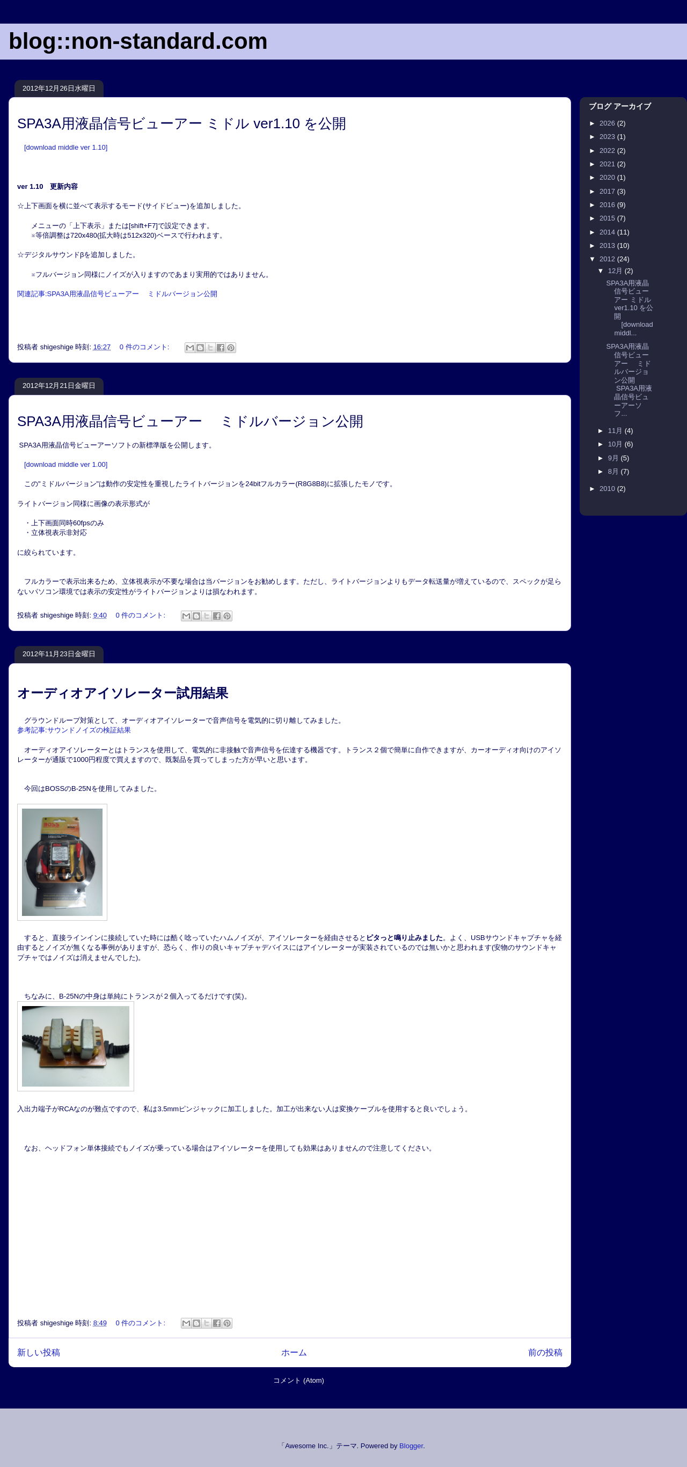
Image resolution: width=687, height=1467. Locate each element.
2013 (608, 245)
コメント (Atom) (298, 1380)
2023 (608, 137)
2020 (608, 177)
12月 (616, 271)
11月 (616, 431)
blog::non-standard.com (138, 41)
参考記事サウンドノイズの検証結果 (74, 730)
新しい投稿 (38, 1352)
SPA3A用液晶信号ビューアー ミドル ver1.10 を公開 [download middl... (629, 308)
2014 (608, 232)
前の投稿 (545, 1352)
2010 (608, 489)
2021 (608, 164)
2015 (608, 218)
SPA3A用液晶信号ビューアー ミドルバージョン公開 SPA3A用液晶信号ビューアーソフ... (629, 379)
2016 (608, 205)
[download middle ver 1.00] (65, 464)
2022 (608, 150)
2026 (608, 123)
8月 (614, 471)
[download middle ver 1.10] (65, 147)
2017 (608, 191)
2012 (608, 259)
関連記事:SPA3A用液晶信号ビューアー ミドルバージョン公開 (117, 294)
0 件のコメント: (145, 347)
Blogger (411, 1446)
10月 (616, 444)
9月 (614, 458)
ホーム (294, 1352)
